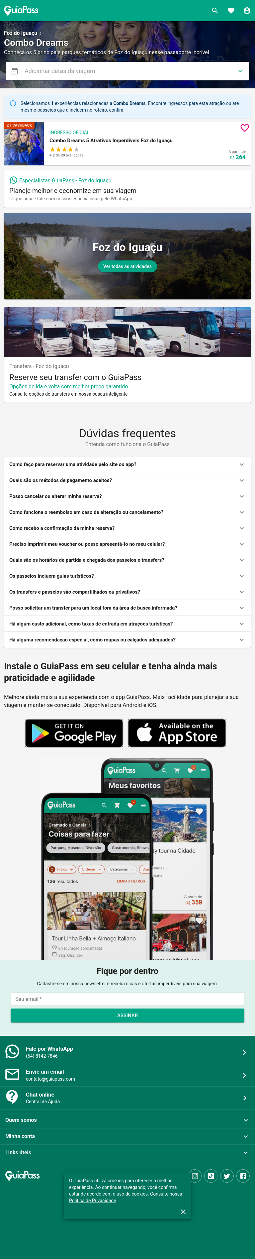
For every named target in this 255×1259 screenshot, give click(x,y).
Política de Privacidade (92, 1200)
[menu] (14, 71)
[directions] (240, 71)
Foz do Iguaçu (20, 33)
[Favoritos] (231, 11)
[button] (127, 143)
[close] (183, 1212)
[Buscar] (215, 11)
